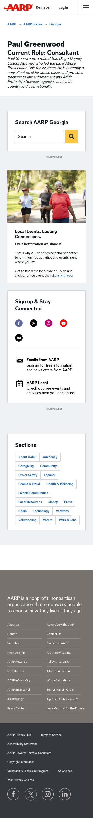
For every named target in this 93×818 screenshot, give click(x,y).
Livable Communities (33, 493)
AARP (11, 24)
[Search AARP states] (40, 136)
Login (63, 7)
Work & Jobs (67, 520)
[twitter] (33, 323)
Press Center (16, 708)
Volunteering (27, 520)
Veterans (62, 511)
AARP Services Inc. (59, 652)
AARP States (32, 24)
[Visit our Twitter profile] (31, 794)
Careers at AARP (57, 643)
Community (48, 466)
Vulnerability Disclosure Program (27, 771)
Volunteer (14, 643)
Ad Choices (65, 771)
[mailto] (19, 338)
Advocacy (50, 457)
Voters (47, 520)
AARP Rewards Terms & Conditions (29, 753)
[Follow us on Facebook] (13, 794)
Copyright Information (20, 762)
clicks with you (62, 275)
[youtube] (63, 323)
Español (49, 475)
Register (43, 7)
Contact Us (54, 634)
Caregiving (26, 466)
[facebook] (19, 323)
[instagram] (48, 323)
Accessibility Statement (22, 744)
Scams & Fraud (29, 484)
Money (53, 502)
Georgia (55, 24)
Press (68, 502)
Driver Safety (27, 475)
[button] (86, 7)
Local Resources (30, 502)
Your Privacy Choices (20, 780)
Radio (22, 511)
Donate (12, 634)
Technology (41, 511)
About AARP (27, 457)
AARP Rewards (17, 661)
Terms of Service (51, 735)
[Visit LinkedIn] (65, 794)
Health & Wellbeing (59, 484)
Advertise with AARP (60, 624)
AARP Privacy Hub (19, 735)
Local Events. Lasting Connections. (36, 234)
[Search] (71, 136)
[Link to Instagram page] (48, 794)
